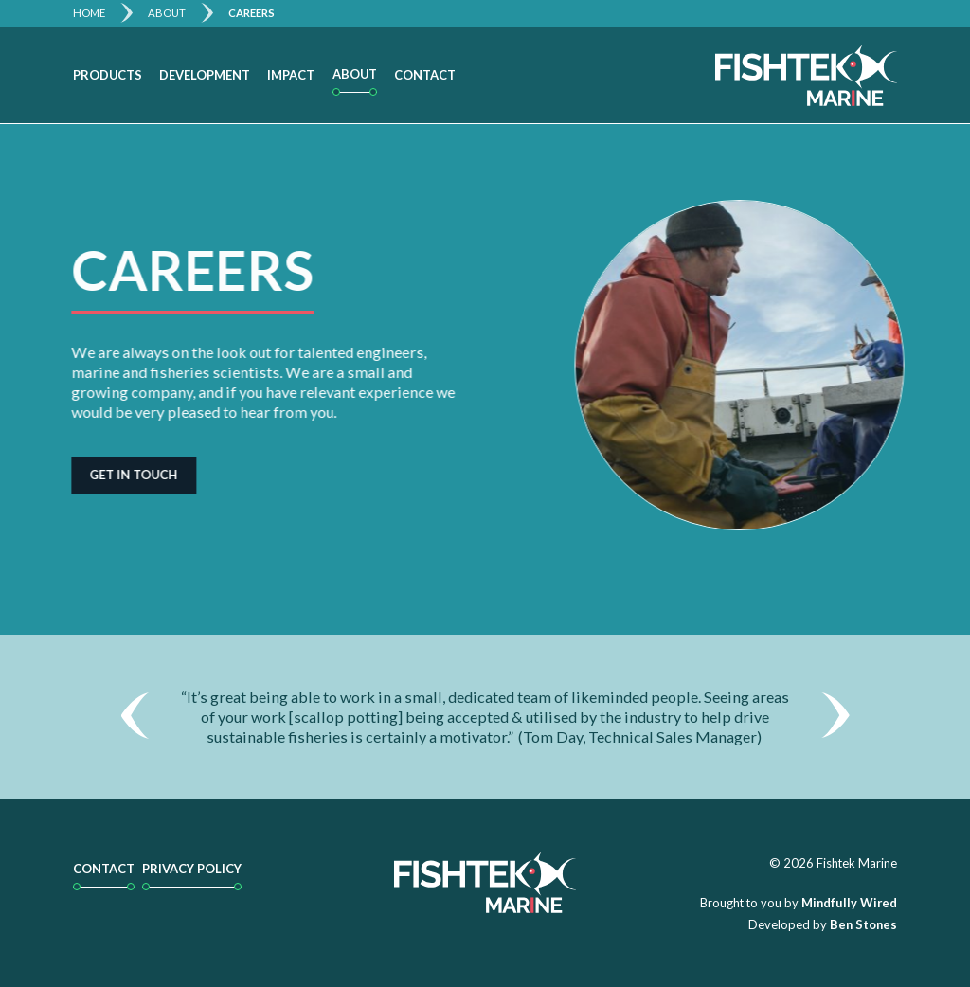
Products (107, 74)
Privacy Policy (192, 868)
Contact (425, 74)
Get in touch (129, 474)
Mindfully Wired (849, 902)
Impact (290, 74)
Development (204, 74)
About (167, 13)
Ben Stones (863, 924)
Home (89, 13)
